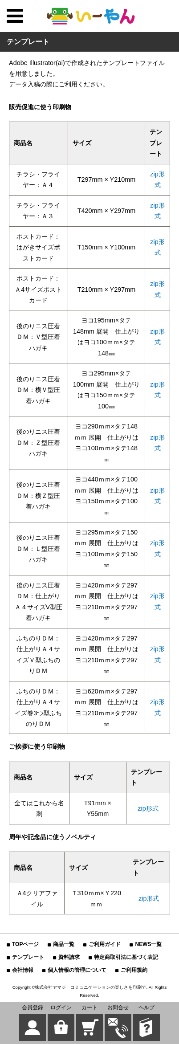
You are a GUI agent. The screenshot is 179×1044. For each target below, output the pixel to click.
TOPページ (25, 944)
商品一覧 (63, 944)
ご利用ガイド (105, 944)
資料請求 (69, 957)
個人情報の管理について (77, 970)
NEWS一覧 (148, 944)
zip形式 (148, 808)
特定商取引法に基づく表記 (126, 957)
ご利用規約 (134, 970)
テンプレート (28, 957)
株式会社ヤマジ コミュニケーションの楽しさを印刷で (90, 987)
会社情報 (22, 970)
